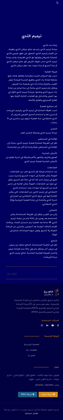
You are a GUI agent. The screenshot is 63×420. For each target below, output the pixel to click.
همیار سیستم (32, 413)
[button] (48, 394)
